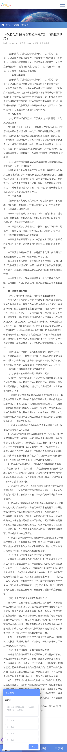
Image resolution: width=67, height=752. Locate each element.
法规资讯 (16, 25)
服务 (42, 748)
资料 (58, 748)
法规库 (25, 25)
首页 (8, 25)
